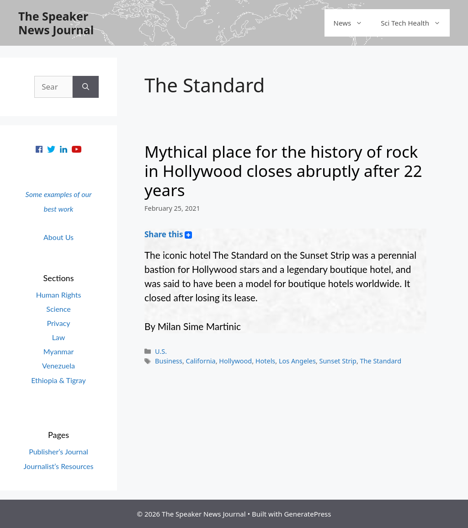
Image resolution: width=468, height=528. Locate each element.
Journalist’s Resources (59, 466)
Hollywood (235, 361)
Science (58, 308)
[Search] (86, 87)
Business (168, 361)
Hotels (265, 361)
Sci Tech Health (415, 23)
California (201, 361)
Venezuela (58, 365)
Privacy (58, 323)
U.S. (161, 351)
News (353, 23)
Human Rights (58, 294)
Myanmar (58, 351)
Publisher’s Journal (58, 451)
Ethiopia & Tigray (58, 380)
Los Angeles (297, 361)
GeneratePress (307, 513)
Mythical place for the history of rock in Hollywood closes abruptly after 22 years (283, 171)
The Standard (381, 361)
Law (58, 337)
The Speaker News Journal (56, 22)
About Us (58, 237)
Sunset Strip (337, 361)
